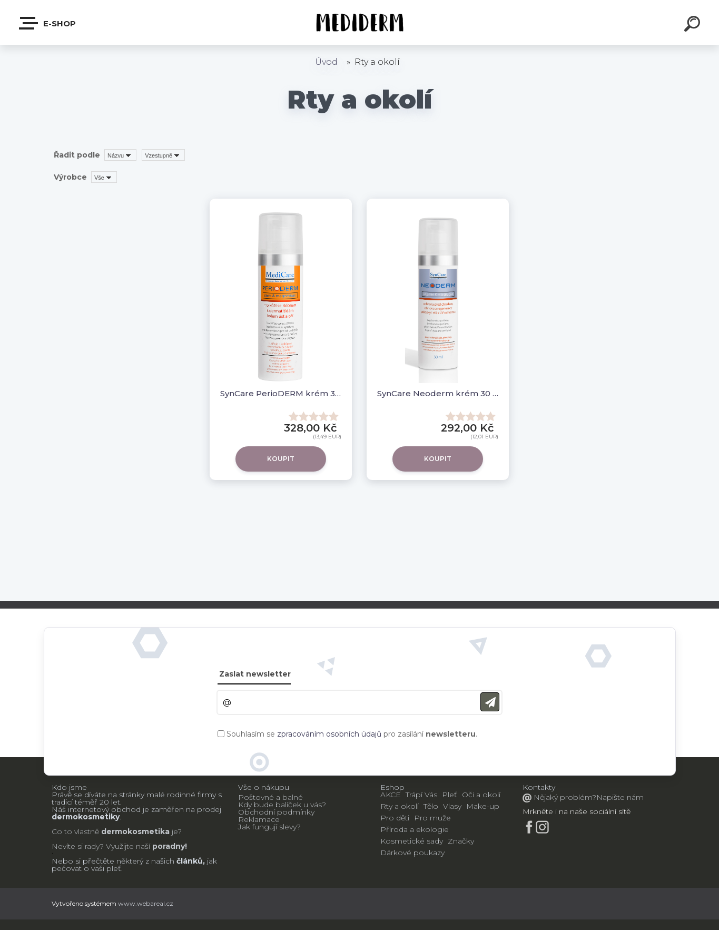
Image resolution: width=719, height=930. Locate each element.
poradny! (168, 846)
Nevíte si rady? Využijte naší (101, 846)
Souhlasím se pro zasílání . (351, 734)
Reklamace (259, 819)
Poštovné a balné (270, 797)
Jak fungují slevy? (269, 826)
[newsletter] (490, 702)
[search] (693, 25)
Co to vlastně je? (117, 831)
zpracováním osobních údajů (329, 734)
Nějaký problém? (563, 797)
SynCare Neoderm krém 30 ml (437, 393)
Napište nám (620, 797)
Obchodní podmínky (276, 812)
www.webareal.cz (145, 903)
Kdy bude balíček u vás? (282, 804)
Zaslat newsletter (255, 674)
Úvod (326, 62)
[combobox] (120, 155)
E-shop (48, 23)
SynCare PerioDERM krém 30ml (280, 393)
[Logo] (359, 22)
